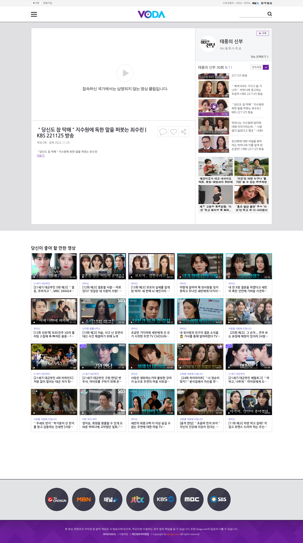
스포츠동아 (228, 3)
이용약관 (123, 534)
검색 (269, 14)
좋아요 (173, 131)
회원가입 (47, 3)
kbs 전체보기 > (260, 56)
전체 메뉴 (34, 14)
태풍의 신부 (231, 41)
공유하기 (184, 131)
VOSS (239, 3)
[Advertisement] (113, 173)
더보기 (40, 155)
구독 (263, 33)
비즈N (247, 3)
